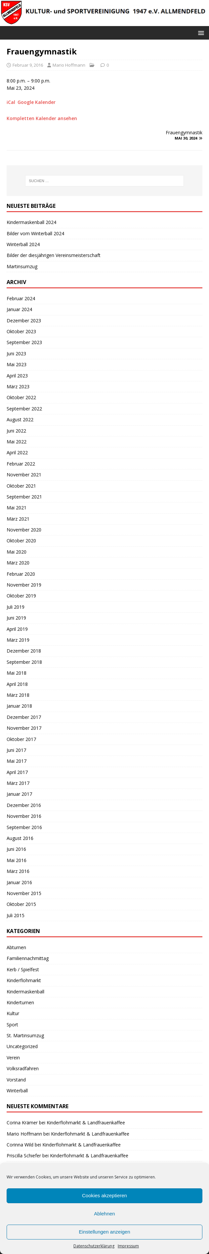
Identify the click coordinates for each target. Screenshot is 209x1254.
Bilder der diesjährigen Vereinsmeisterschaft (54, 255)
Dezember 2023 (24, 320)
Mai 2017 (16, 761)
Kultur (13, 1013)
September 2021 (24, 497)
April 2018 (17, 684)
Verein (13, 1057)
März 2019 (18, 640)
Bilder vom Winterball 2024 (35, 233)
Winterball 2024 (23, 244)
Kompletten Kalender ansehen (42, 118)
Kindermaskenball (25, 991)
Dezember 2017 (24, 717)
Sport (12, 1024)
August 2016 (20, 838)
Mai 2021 (16, 507)
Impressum (128, 1246)
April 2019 (17, 629)
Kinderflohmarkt (24, 980)
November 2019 (24, 585)
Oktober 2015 (21, 904)
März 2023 (18, 386)
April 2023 (17, 375)
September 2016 (24, 827)
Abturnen (16, 947)
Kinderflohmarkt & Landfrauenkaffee (86, 1122)
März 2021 (18, 519)
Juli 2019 (15, 607)
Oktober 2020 (21, 540)
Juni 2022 (16, 431)
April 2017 (17, 772)
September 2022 (24, 408)
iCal (11, 102)
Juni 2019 (16, 618)
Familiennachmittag (28, 958)
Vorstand (16, 1080)
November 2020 (24, 530)
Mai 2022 (16, 441)
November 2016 (24, 816)
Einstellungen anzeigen (104, 1232)
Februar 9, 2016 (28, 65)
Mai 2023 (16, 364)
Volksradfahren (23, 1068)
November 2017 (24, 728)
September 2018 (24, 662)
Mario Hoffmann (69, 65)
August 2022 (20, 419)
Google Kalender (37, 102)
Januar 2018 (19, 706)
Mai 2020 (16, 552)
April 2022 (17, 452)
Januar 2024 (19, 309)
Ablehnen (104, 1213)
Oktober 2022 (21, 397)
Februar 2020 (21, 574)
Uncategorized (22, 1046)
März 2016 (18, 871)
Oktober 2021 (21, 486)
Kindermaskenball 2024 (31, 222)
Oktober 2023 (21, 331)
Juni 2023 (16, 353)
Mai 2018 (16, 673)
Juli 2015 (15, 915)
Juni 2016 (16, 849)
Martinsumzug (22, 266)
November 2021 (24, 474)
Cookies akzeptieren (104, 1195)
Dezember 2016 (24, 805)
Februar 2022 (21, 464)
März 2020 (18, 563)
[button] (199, 32)
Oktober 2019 (21, 596)
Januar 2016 (19, 882)
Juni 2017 (16, 750)
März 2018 (18, 695)
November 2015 (24, 893)
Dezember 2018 (24, 651)
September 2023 (24, 342)
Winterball (17, 1090)
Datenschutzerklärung (93, 1246)
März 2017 (18, 783)
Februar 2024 (21, 298)
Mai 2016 (16, 860)
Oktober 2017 (21, 739)
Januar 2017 (19, 794)
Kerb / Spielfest (23, 969)
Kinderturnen (20, 1002)
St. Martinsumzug (25, 1035)
